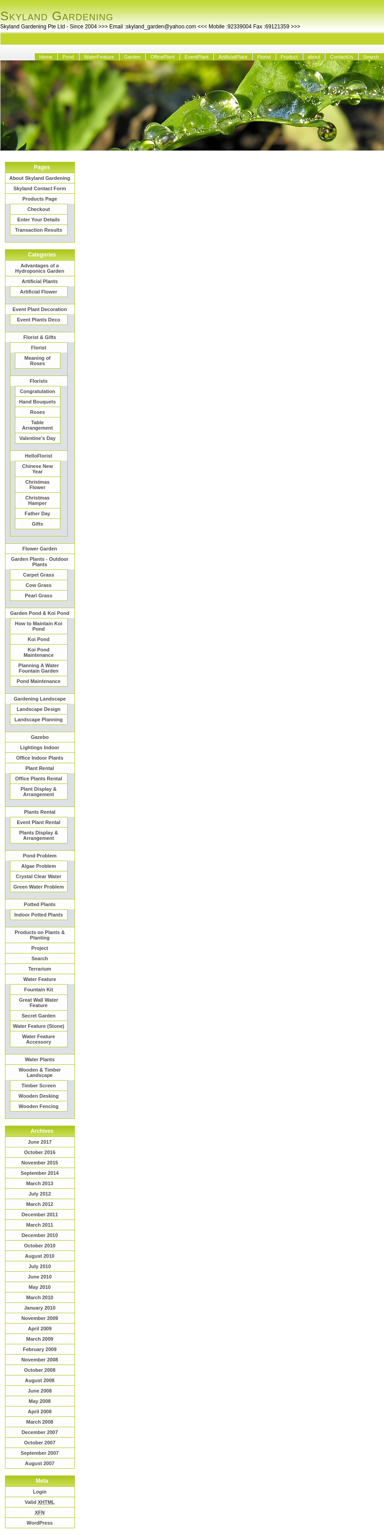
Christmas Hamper (37, 500)
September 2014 (40, 1173)
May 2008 (40, 1401)
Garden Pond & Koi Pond (39, 613)
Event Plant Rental (38, 822)
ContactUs (341, 57)
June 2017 (39, 1142)
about (314, 57)
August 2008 (39, 1380)
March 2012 (39, 1204)
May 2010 (40, 1287)
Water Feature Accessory (38, 1039)
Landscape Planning (38, 719)
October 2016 (40, 1152)
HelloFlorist (38, 455)
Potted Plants (40, 904)
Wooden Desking (39, 1096)
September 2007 (40, 1453)
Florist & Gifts (39, 337)
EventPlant (196, 57)
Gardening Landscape (40, 698)
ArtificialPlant (232, 57)
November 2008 (39, 1359)
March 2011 (39, 1225)
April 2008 (40, 1411)
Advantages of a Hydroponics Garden (40, 268)
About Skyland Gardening (39, 178)
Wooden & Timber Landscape (40, 1072)
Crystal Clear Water (38, 876)
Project (39, 948)
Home (45, 57)
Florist (264, 57)
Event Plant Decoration (40, 309)
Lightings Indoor (40, 747)
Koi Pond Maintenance (38, 652)
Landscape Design (38, 709)
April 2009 (40, 1328)
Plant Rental (39, 768)
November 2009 (39, 1318)
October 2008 (40, 1370)
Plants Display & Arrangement (38, 835)
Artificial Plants (40, 281)
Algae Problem (38, 866)
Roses (37, 412)
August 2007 (39, 1463)
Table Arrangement (37, 425)
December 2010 (40, 1235)
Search (371, 57)
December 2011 (40, 1214)
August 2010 (39, 1256)
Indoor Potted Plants (38, 914)
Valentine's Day (37, 438)
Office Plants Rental (38, 778)
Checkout (38, 209)
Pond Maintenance (38, 681)
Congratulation (37, 391)
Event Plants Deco (38, 319)
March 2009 (39, 1339)
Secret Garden (39, 1015)
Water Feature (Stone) (39, 1026)
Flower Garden (39, 548)
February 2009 (40, 1349)
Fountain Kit (38, 989)
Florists (39, 381)
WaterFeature (99, 57)
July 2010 (39, 1266)
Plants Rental (40, 812)
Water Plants (40, 1059)
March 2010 (39, 1297)
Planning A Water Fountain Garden (39, 668)
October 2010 (40, 1245)
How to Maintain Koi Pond (38, 626)
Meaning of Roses (37, 360)
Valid (40, 1502)
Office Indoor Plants (40, 758)
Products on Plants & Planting (39, 935)
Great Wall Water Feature (38, 1002)
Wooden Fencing (38, 1106)
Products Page (39, 199)
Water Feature (39, 979)
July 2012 (39, 1193)
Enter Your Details (38, 219)
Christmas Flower (37, 484)
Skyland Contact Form (40, 188)
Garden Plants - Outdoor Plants (40, 561)
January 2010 (40, 1307)
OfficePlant (162, 57)
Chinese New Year (37, 468)
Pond (68, 57)
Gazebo (40, 737)
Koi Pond (38, 639)
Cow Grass (38, 585)
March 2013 (39, 1183)
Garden (132, 57)
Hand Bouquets (37, 401)
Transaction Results (38, 230)
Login (39, 1491)
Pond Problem (40, 855)
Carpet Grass (38, 574)
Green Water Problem (38, 886)
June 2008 (39, 1390)
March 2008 (39, 1422)
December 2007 (40, 1432)
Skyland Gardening (57, 16)
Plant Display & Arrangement (38, 791)
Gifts (37, 524)
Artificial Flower (38, 291)
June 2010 (39, 1276)
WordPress (40, 1523)
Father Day (38, 513)
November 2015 (39, 1162)
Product (289, 57)
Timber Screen (38, 1085)
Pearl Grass (38, 595)
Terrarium (39, 968)
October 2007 (40, 1442)
